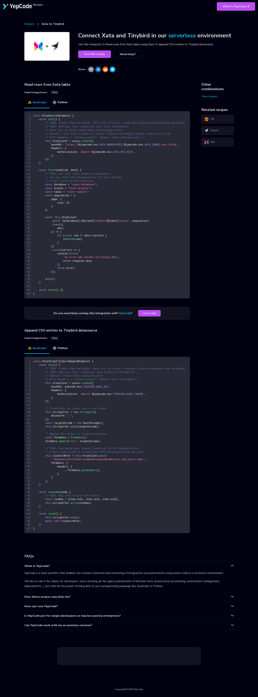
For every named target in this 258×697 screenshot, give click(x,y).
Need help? (128, 54)
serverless (182, 35)
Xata (209, 142)
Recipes (29, 24)
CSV (209, 119)
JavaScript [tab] (37, 102)
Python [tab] (60, 102)
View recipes (209, 96)
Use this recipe (94, 54)
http (54, 92)
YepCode (125, 313)
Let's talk (149, 313)
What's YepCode (236, 6)
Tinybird (211, 130)
